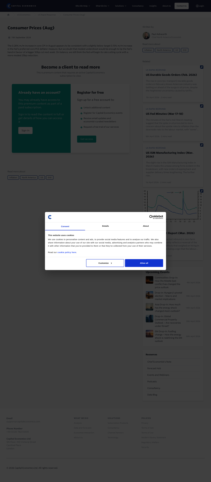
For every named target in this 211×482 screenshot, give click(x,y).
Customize (105, 263)
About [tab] (146, 226)
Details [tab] (105, 226)
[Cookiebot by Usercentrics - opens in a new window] (151, 217)
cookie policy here (66, 252)
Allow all (144, 263)
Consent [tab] (65, 226)
